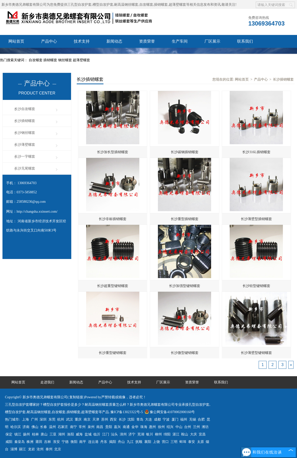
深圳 (43, 419)
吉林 (47, 442)
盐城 (88, 434)
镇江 (17, 434)
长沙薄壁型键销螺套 (256, 353)
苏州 (104, 419)
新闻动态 (114, 41)
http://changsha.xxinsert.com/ (37, 211)
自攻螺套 (36, 60)
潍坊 (205, 427)
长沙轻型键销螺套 (256, 286)
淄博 (13, 449)
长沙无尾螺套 (24, 168)
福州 (183, 419)
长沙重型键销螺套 (112, 353)
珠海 (143, 427)
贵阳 (108, 427)
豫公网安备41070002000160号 (170, 412)
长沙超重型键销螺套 (112, 286)
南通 (126, 427)
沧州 (40, 449)
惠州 (152, 427)
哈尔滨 (15, 427)
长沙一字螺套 (24, 156)
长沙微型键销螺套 (184, 353)
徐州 (161, 427)
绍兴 (170, 427)
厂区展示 (212, 41)
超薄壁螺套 (81, 60)
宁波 (166, 419)
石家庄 (63, 427)
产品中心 (49, 41)
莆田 (38, 442)
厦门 (175, 419)
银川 (149, 434)
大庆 (193, 434)
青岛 (139, 419)
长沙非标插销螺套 (112, 219)
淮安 (56, 442)
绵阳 (167, 434)
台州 (187, 427)
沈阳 (130, 419)
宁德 (65, 442)
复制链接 (76, 397)
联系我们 (245, 41)
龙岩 (31, 449)
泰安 (191, 442)
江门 (105, 434)
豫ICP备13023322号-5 (126, 412)
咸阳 (8, 442)
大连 (148, 419)
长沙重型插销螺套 (184, 219)
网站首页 (16, 41)
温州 (52, 427)
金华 (134, 427)
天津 (95, 419)
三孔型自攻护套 (79, 4)
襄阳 (147, 442)
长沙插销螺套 (24, 121)
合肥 (201, 419)
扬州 (26, 434)
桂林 (35, 434)
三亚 (53, 434)
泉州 (91, 427)
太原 (200, 442)
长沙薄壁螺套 (24, 144)
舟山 (121, 442)
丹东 (103, 442)
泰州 (49, 449)
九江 (130, 442)
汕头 (114, 434)
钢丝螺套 (65, 60)
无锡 (192, 419)
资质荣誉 (147, 41)
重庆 (78, 419)
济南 (26, 427)
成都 (157, 419)
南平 (82, 442)
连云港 (93, 442)
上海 (25, 419)
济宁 (131, 434)
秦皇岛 (19, 442)
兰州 (196, 427)
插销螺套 (50, 60)
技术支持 (82, 41)
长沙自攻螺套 (24, 109)
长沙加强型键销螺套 (184, 286)
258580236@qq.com (31, 201)
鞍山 (184, 434)
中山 (178, 427)
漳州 (123, 434)
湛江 (176, 434)
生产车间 (180, 41)
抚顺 (138, 442)
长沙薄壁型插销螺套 (256, 219)
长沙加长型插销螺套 (112, 152)
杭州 (60, 419)
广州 (34, 419)
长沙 (122, 419)
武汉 (69, 419)
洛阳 (70, 434)
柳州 (158, 434)
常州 (82, 427)
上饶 (156, 442)
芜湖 (140, 434)
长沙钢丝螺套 (24, 133)
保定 (8, 434)
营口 (165, 442)
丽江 (22, 449)
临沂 (96, 434)
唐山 (44, 434)
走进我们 (47, 382)
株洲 (29, 442)
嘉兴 (117, 427)
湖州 (61, 434)
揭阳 (112, 442)
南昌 (99, 427)
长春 (43, 427)
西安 (113, 419)
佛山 (34, 427)
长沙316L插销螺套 (256, 152)
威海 (79, 434)
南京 (87, 419)
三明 (174, 442)
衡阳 (74, 442)
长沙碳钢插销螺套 (184, 152)
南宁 (73, 427)
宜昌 (202, 434)
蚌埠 (182, 442)
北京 (57, 449)
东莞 (52, 419)
